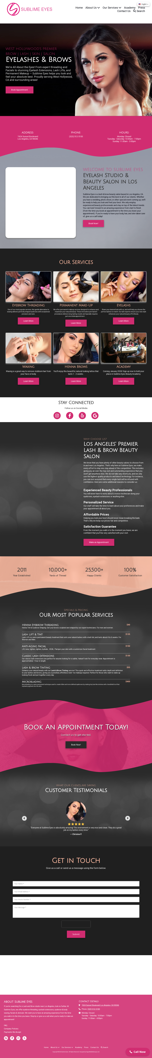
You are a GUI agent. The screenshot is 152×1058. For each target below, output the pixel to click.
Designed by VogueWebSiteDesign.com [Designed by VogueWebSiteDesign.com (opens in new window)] (89, 1051)
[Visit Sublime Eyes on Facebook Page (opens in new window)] (12, 1038)
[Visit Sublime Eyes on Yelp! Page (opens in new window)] (24, 1038)
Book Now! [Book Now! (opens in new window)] (76, 738)
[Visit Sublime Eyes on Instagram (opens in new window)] (18, 1038)
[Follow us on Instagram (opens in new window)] (57, 415)
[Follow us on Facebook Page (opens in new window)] (69, 415)
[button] (138, 1052)
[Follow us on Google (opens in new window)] (95, 415)
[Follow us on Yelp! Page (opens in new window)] (82, 415)
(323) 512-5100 (93, 1009)
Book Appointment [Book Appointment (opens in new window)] (19, 90)
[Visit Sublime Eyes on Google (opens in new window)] (6, 1038)
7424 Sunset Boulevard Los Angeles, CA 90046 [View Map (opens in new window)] (100, 1005)
